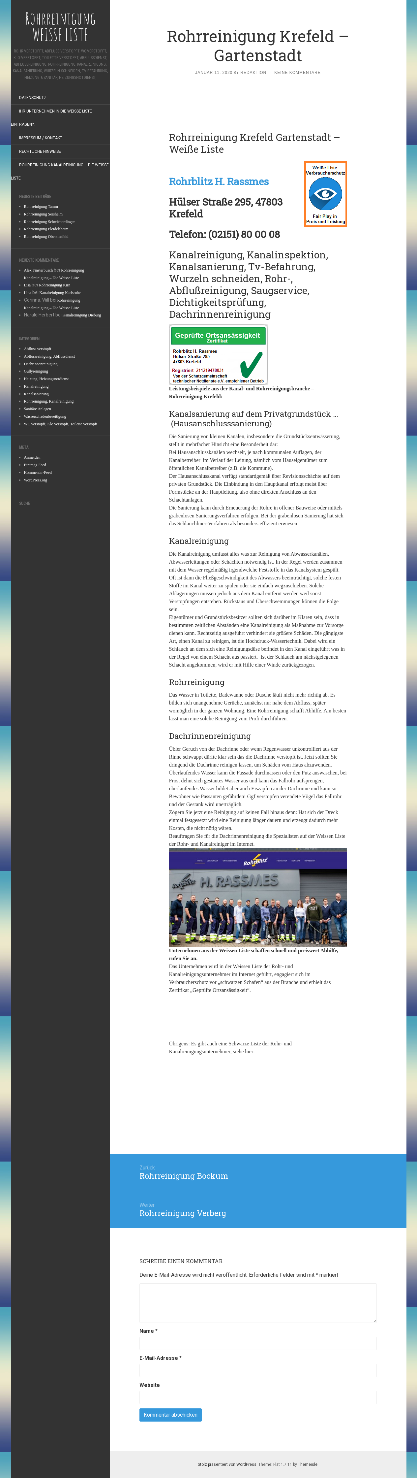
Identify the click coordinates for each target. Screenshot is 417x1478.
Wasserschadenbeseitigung (45, 416)
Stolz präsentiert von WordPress (227, 1464)
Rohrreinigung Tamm (41, 206)
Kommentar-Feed (38, 472)
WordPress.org (35, 480)
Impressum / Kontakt (40, 138)
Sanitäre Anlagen (37, 409)
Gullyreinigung (36, 371)
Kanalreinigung (36, 386)
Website (149, 1385)
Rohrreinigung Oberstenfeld (46, 236)
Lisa (27, 285)
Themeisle (307, 1464)
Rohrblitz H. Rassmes (219, 181)
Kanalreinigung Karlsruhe (60, 292)
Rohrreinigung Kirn (54, 285)
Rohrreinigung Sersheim (43, 214)
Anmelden (32, 457)
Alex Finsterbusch (38, 270)
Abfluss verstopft (37, 348)
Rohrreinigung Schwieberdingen (49, 221)
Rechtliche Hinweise (40, 151)
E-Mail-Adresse (160, 1358)
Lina (27, 292)
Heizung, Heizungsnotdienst (46, 379)
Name (148, 1331)
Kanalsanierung (36, 394)
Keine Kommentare (297, 72)
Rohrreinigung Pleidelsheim (46, 229)
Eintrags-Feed (35, 465)
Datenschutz (32, 97)
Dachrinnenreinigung (41, 364)
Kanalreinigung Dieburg (82, 315)
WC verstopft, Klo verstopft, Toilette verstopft (61, 424)
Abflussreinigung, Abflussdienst (49, 356)
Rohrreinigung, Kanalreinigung (49, 401)
